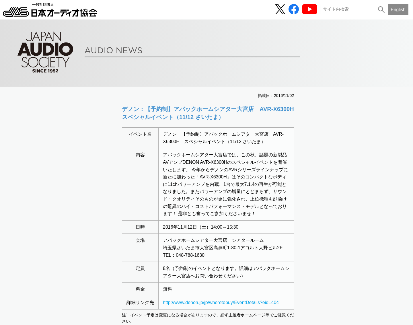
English (398, 9)
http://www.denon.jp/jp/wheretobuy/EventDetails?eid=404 (221, 302)
